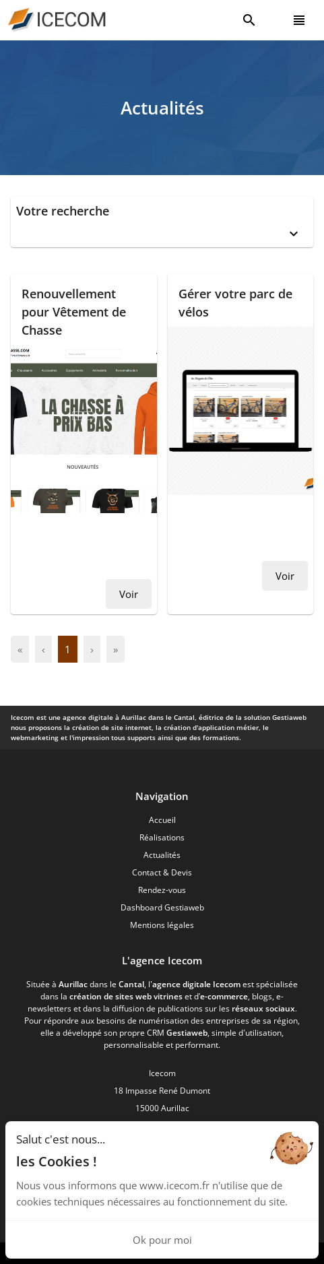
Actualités (162, 855)
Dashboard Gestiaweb (162, 907)
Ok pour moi (162, 1239)
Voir (128, 594)
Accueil (162, 820)
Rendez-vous (162, 890)
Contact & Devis (162, 872)
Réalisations (162, 837)
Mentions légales (162, 925)
